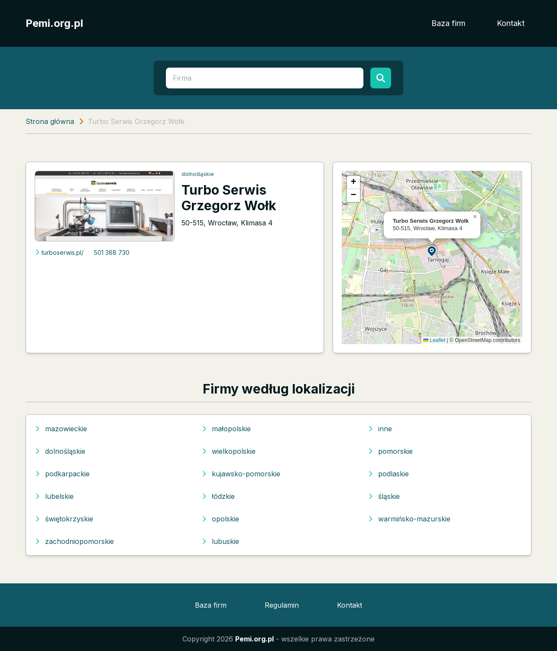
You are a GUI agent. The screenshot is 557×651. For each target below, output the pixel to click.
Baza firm (448, 23)
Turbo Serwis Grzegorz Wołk (228, 197)
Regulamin (282, 605)
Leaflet (434, 340)
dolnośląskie (197, 174)
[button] (432, 250)
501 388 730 (112, 252)
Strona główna (50, 121)
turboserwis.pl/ (59, 252)
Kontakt (511, 23)
